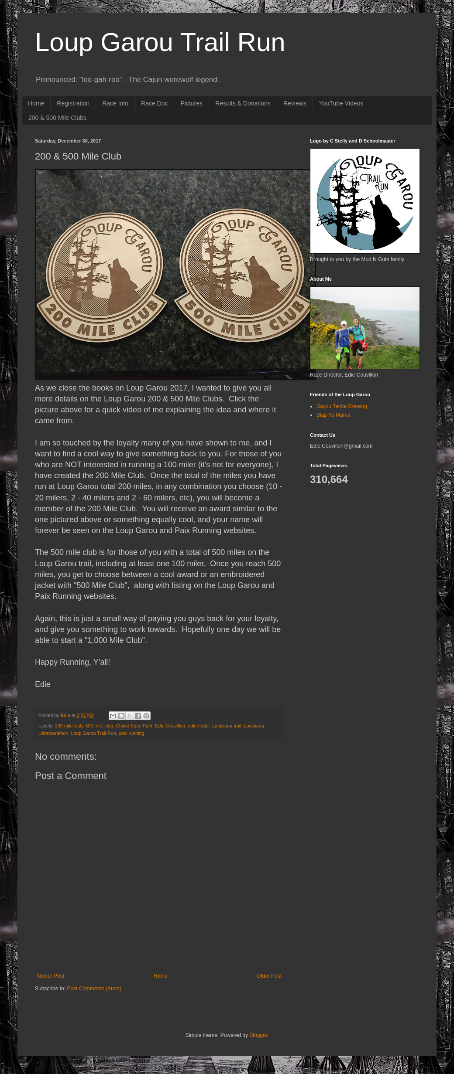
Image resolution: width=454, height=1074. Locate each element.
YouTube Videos (341, 103)
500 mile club (99, 725)
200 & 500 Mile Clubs (57, 117)
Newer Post (50, 976)
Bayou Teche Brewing (341, 406)
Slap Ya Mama (333, 415)
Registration (73, 103)
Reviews (294, 103)
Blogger (258, 1035)
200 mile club (69, 725)
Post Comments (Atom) (94, 989)
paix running (131, 733)
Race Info (115, 103)
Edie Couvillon (170, 725)
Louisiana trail (226, 725)
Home (36, 103)
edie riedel (199, 725)
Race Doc (154, 103)
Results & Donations (243, 103)
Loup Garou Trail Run (160, 42)
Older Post (269, 976)
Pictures (191, 103)
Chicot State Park (134, 725)
